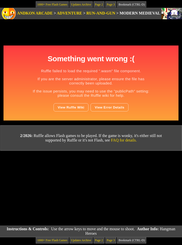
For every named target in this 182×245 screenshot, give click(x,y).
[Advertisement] (91, 188)
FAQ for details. (124, 140)
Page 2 (99, 4)
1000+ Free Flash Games (52, 4)
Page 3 (111, 4)
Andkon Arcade (35, 13)
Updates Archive (81, 4)
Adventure (69, 13)
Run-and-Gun (101, 13)
